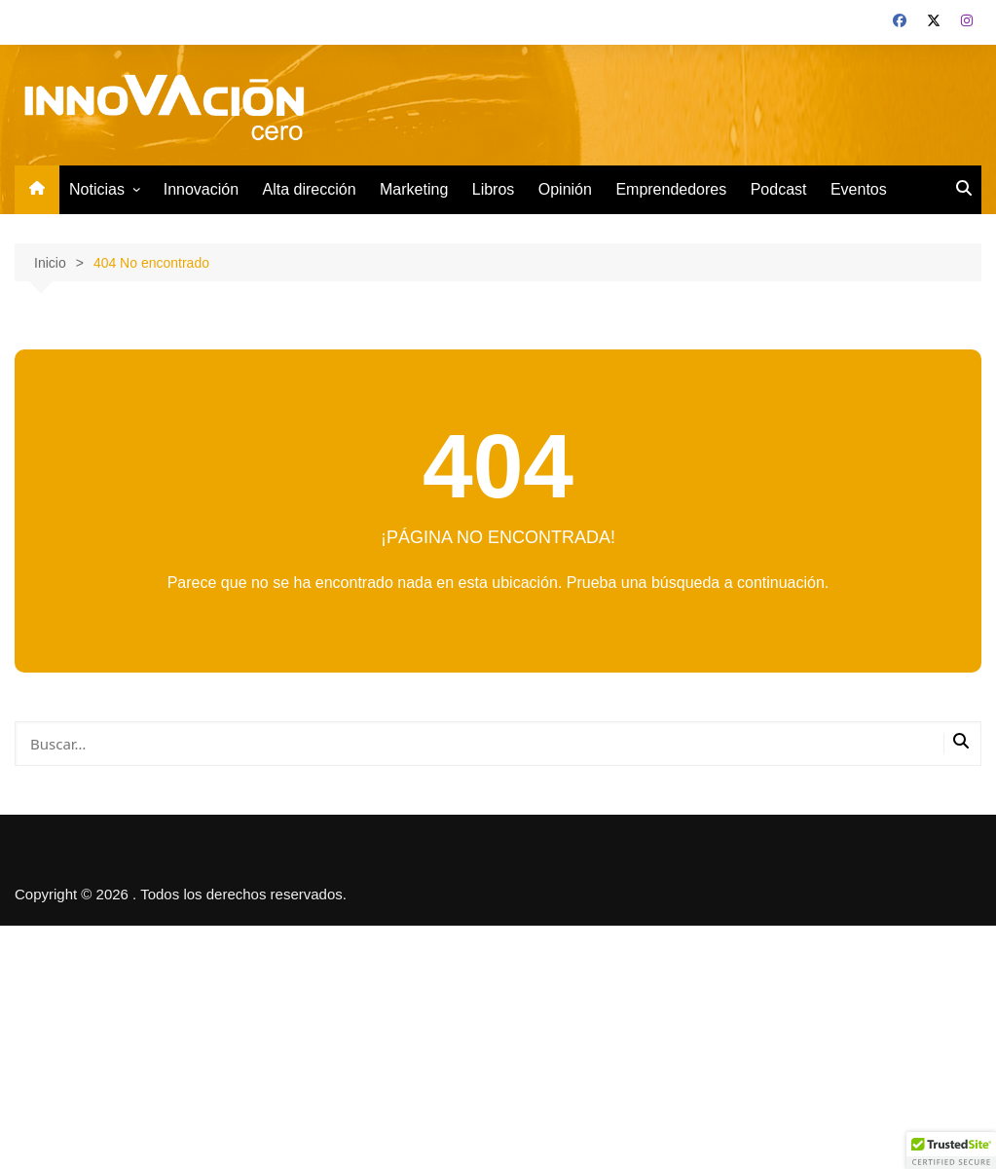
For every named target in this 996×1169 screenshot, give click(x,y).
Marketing (414, 189)
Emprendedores (670, 189)
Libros (493, 189)
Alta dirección (309, 189)
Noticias (97, 189)
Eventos (858, 189)
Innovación (201, 189)
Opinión (565, 189)
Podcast (779, 189)
